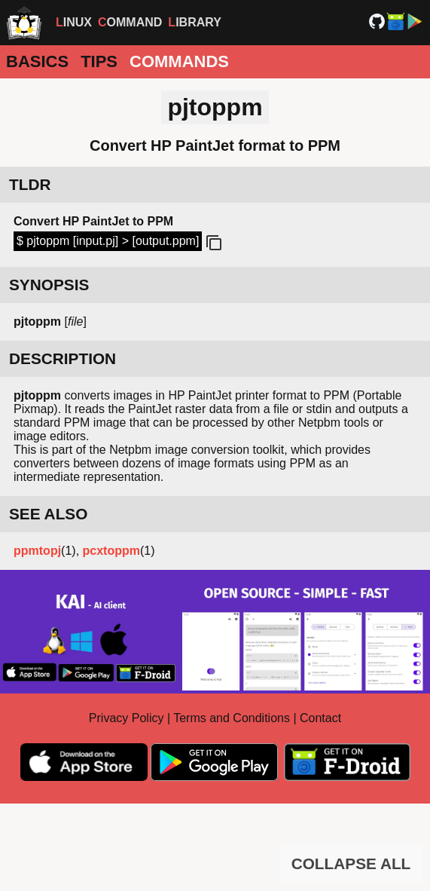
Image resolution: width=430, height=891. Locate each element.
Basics (37, 61)
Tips (99, 61)
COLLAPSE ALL (351, 863)
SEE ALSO (48, 513)
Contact (320, 718)
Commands (179, 61)
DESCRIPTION (62, 358)
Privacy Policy (126, 718)
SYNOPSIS (49, 284)
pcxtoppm (111, 550)
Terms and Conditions (231, 718)
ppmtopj (37, 550)
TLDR (29, 184)
